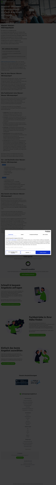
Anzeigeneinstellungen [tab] (34, 234)
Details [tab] (22, 234)
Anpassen (28, 252)
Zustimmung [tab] (10, 234)
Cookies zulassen (43, 252)
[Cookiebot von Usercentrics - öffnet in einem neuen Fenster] (45, 231)
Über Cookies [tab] (45, 234)
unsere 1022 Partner (13, 239)
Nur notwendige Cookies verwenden (13, 252)
